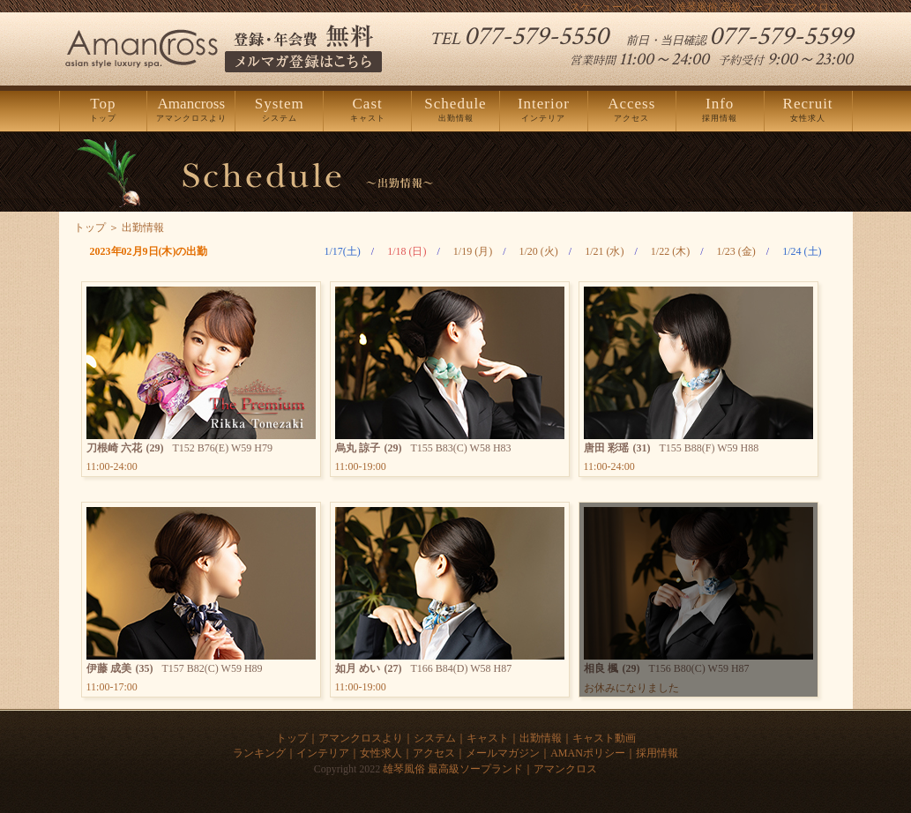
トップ (103, 110)
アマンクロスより (191, 110)
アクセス (632, 110)
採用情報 (720, 110)
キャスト (367, 110)
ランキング (259, 753)
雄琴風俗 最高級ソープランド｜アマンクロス (490, 769)
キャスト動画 (604, 738)
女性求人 (808, 110)
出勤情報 (455, 110)
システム (279, 110)
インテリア (543, 110)
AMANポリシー (587, 753)
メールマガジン (503, 753)
